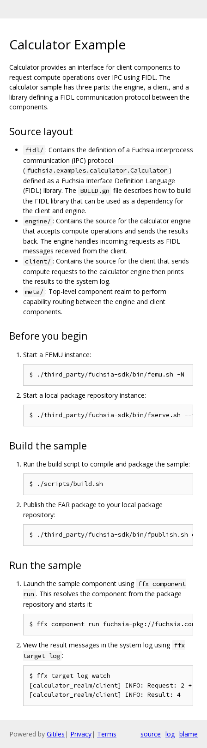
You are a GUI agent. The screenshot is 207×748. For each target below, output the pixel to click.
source (150, 734)
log (170, 734)
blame (188, 734)
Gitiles (56, 734)
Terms (106, 734)
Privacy (80, 734)
